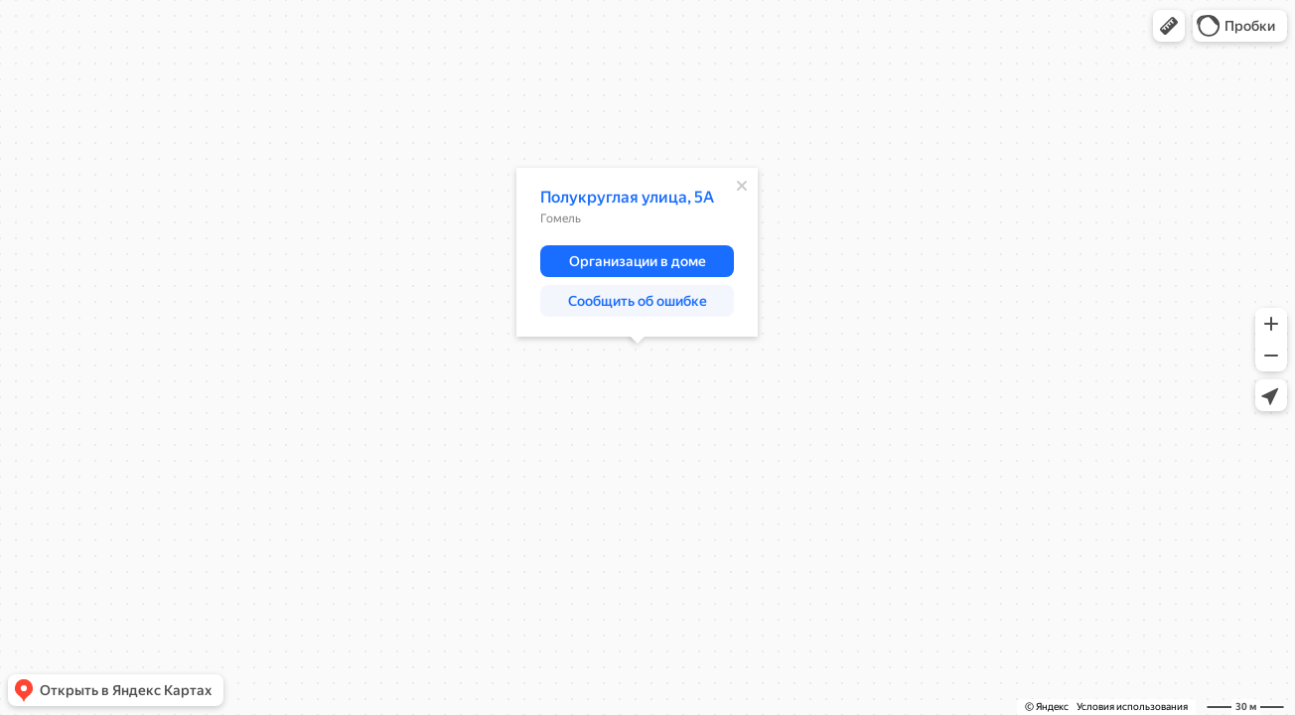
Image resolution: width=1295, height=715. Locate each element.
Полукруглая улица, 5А (627, 197)
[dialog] (637, 252)
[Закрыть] (742, 186)
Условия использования (1132, 706)
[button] (1169, 26)
